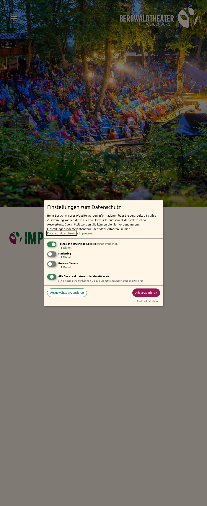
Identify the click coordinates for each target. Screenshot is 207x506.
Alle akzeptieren (146, 292)
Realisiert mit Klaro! (148, 301)
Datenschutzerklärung (61, 233)
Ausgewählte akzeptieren (67, 292)
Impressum (86, 233)
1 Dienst (64, 247)
